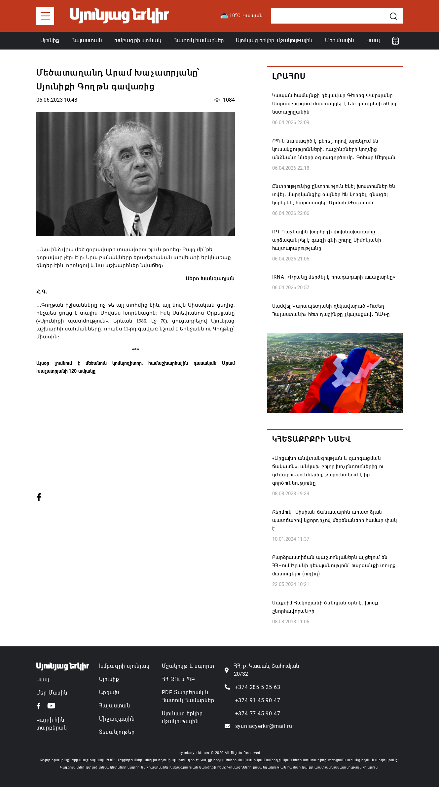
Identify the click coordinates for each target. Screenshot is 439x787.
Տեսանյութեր (117, 732)
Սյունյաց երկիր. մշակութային (274, 40)
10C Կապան (241, 16)
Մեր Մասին (51, 693)
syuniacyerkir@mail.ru (263, 726)
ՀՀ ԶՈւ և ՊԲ (178, 679)
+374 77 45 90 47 (257, 713)
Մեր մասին (339, 40)
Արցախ (109, 692)
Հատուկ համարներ (198, 40)
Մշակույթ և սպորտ (188, 666)
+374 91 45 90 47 (257, 700)
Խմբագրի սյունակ (137, 40)
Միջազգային (117, 719)
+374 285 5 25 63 (257, 687)
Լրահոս (289, 76)
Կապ (373, 40)
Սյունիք (49, 40)
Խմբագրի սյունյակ (124, 666)
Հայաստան (86, 40)
